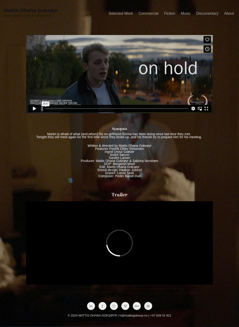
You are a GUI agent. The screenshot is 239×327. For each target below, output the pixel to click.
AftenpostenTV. (169, 290)
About (229, 13)
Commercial (148, 13)
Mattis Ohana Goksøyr (31, 10)
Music (186, 13)
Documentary (207, 13)
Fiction (169, 13)
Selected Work (121, 13)
